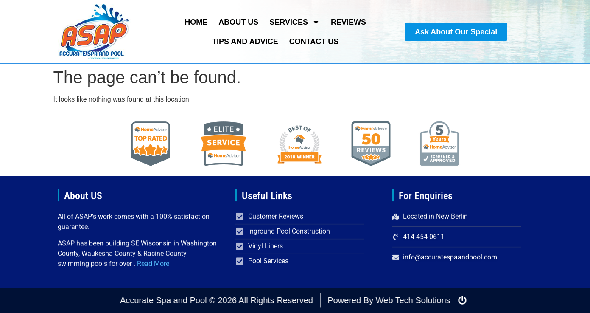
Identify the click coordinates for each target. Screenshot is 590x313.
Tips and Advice (245, 41)
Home (196, 22)
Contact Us (314, 41)
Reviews (348, 22)
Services (294, 22)
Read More (153, 265)
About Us (238, 22)
